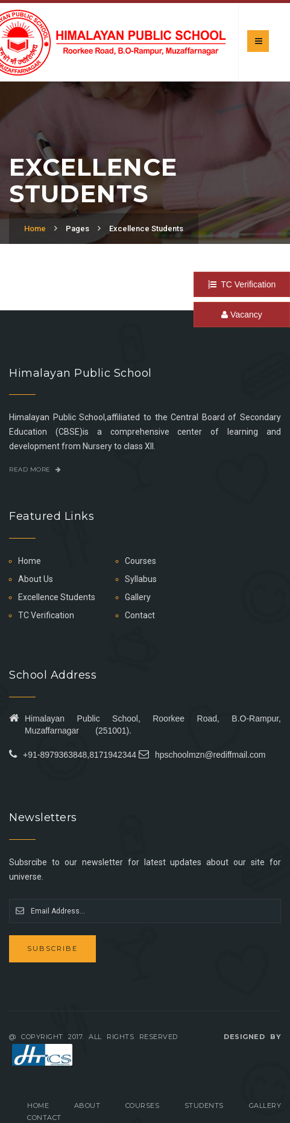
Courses (140, 561)
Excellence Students (146, 228)
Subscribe (52, 948)
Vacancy (241, 314)
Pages (77, 228)
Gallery (138, 597)
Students (204, 1105)
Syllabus (141, 579)
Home (35, 228)
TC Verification (242, 284)
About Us (35, 579)
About (87, 1105)
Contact (140, 615)
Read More (35, 469)
